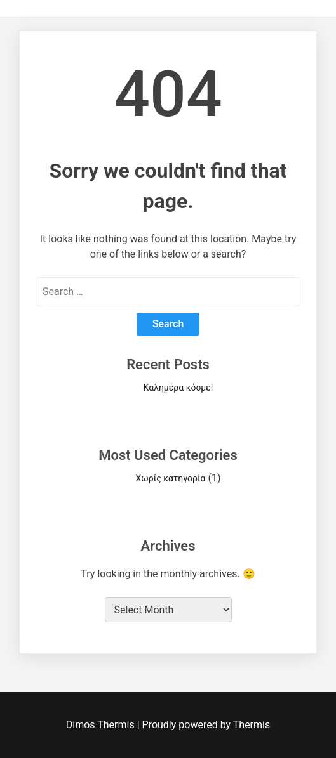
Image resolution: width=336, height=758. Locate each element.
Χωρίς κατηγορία (171, 478)
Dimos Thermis (101, 725)
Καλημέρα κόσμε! (178, 387)
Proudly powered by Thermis (206, 725)
